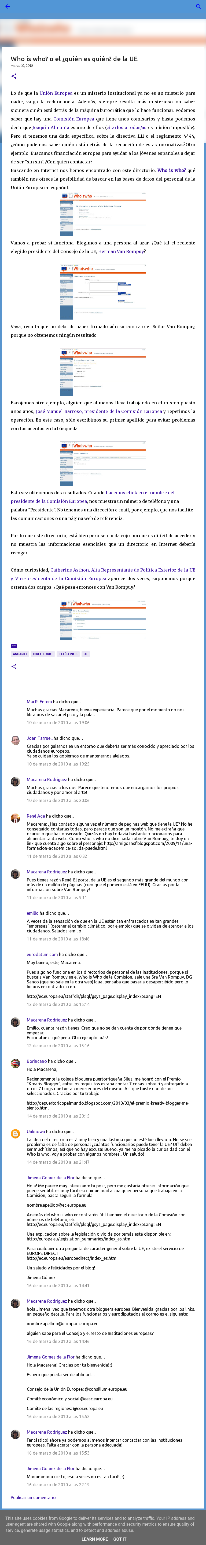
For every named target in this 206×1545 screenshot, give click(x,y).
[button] (14, 76)
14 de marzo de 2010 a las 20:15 (58, 1116)
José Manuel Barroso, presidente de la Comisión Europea (99, 411)
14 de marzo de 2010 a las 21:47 (58, 1162)
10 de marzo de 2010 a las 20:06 (58, 800)
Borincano (37, 1061)
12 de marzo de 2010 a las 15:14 (58, 1004)
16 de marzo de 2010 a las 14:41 (58, 1285)
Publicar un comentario (33, 1497)
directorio (43, 654)
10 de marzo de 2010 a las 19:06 (58, 722)
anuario (20, 654)
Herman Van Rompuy (121, 251)
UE (86, 654)
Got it (119, 1539)
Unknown (36, 1131)
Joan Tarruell (40, 738)
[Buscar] (22, 6)
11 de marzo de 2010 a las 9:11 (57, 897)
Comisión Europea (73, 119)
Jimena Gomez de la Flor (51, 1177)
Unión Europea (55, 93)
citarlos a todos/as (126, 127)
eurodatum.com (42, 954)
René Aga (36, 816)
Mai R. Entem (39, 701)
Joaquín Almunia (50, 127)
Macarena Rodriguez (47, 779)
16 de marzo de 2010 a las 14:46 (58, 1341)
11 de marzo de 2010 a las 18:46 (58, 938)
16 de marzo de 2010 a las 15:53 (58, 1453)
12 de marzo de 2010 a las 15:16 (58, 1045)
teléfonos (68, 654)
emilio (33, 913)
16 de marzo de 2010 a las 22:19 (58, 1484)
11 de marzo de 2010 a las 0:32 (57, 856)
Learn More (95, 1539)
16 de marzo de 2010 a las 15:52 (58, 1416)
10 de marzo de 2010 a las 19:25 (58, 763)
